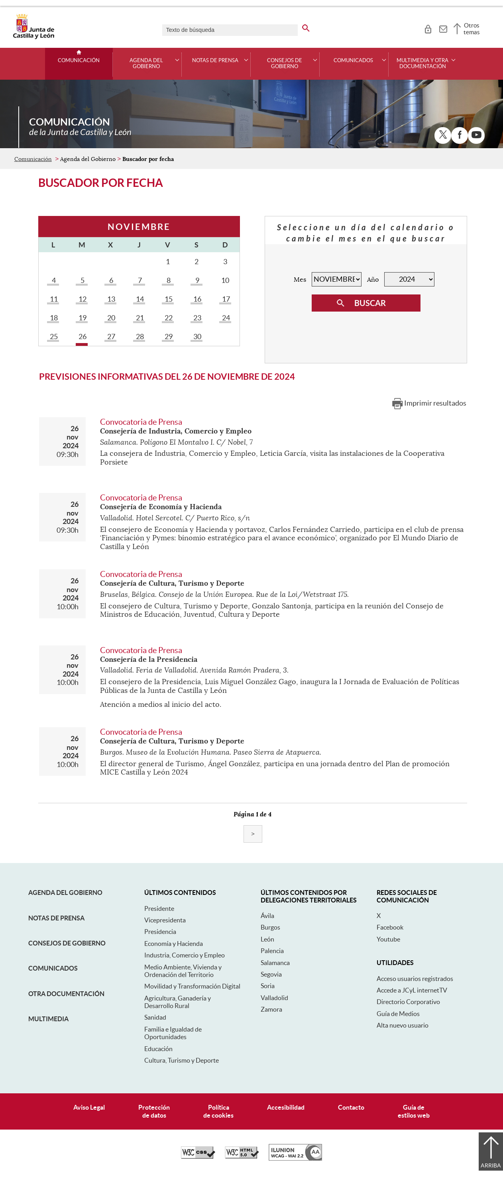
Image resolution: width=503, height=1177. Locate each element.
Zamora (271, 1009)
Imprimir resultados (435, 403)
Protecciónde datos (154, 1111)
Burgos (270, 927)
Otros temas (472, 28)
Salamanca (275, 962)
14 (139, 299)
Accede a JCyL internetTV (412, 990)
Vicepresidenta (165, 920)
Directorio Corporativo (408, 1001)
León (267, 939)
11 (53, 299)
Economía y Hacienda (173, 943)
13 (110, 299)
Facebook (390, 927)
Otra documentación (66, 993)
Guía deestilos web (414, 1111)
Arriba (491, 1165)
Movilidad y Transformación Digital (192, 986)
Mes (300, 280)
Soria (268, 985)
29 (168, 336)
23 (196, 318)
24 (225, 318)
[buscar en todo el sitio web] (306, 27)
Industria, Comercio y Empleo (184, 955)
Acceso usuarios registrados (415, 978)
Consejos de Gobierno (67, 943)
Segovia (271, 974)
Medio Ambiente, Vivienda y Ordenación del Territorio (183, 970)
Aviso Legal (89, 1107)
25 (53, 336)
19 (81, 318)
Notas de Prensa (56, 918)
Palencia (272, 950)
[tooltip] (428, 27)
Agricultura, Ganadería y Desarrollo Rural (177, 1002)
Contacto (351, 1107)
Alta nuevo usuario (402, 1025)
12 (81, 299)
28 (139, 336)
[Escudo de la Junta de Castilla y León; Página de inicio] (33, 37)
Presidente (159, 908)
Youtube (388, 939)
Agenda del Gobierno (65, 892)
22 (168, 318)
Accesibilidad (286, 1107)
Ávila (267, 915)
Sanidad (155, 1017)
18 (53, 318)
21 (139, 318)
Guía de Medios (398, 1013)
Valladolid (274, 997)
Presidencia (160, 931)
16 (196, 299)
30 (196, 336)
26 (81, 336)
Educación (158, 1048)
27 (110, 336)
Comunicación (79, 60)
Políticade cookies (218, 1111)
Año (373, 280)
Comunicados (53, 968)
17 (225, 299)
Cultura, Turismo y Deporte (181, 1060)
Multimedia (48, 1018)
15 (168, 299)
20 (110, 318)
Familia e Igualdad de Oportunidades (173, 1033)
